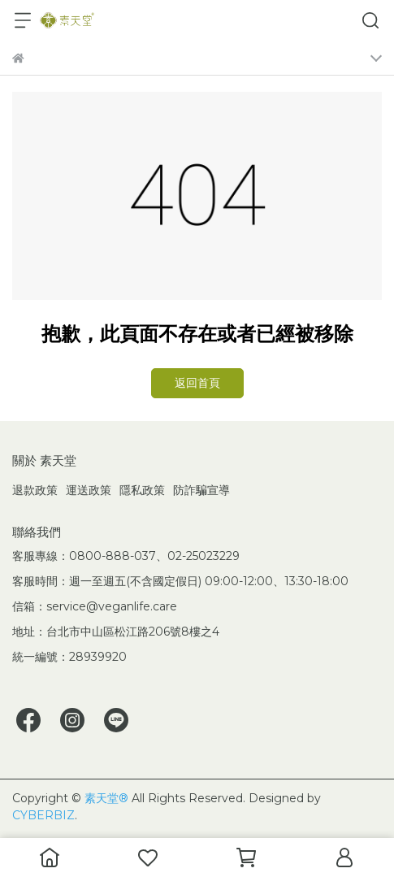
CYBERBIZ (43, 815)
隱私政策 (142, 490)
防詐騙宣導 (201, 490)
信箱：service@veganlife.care (94, 606)
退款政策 (35, 490)
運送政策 (88, 490)
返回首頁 (197, 383)
